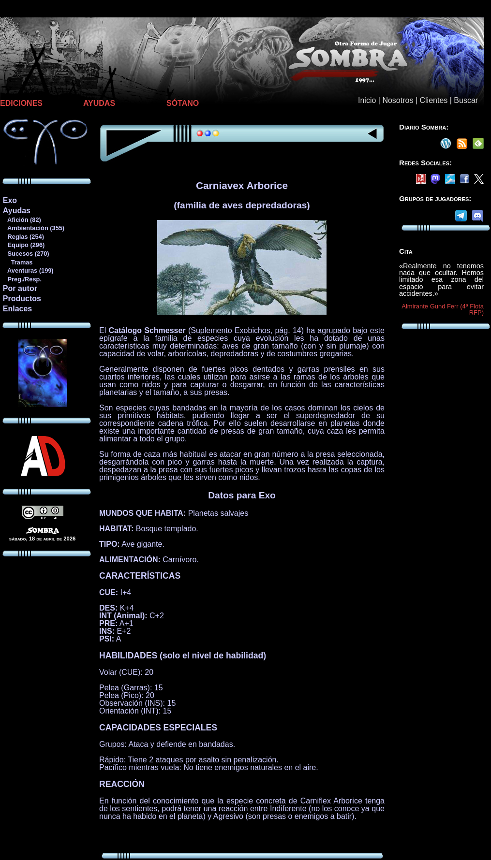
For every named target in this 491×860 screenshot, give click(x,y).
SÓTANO (182, 103)
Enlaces (17, 309)
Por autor (20, 288)
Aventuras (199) (28, 270)
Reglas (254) (23, 236)
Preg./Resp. (22, 279)
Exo (10, 200)
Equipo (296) (23, 244)
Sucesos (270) (25, 253)
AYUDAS (99, 103)
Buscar (466, 100)
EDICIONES (21, 103)
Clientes (433, 100)
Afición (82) (21, 219)
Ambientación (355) (33, 228)
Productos (22, 298)
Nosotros (397, 100)
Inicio (367, 100)
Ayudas (16, 210)
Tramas (17, 262)
